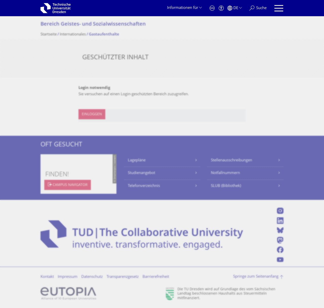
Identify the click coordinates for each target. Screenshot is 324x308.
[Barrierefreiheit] (221, 8)
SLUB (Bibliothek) (226, 186)
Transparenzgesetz (123, 277)
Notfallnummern (225, 173)
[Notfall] (212, 8)
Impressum (67, 277)
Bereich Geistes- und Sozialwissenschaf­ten (93, 24)
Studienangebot (141, 173)
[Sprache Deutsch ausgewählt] (234, 8)
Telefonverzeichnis (144, 186)
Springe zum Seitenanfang (255, 277)
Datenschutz (92, 277)
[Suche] (258, 8)
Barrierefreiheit (156, 277)
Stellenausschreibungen (231, 160)
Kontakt (47, 277)
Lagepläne (137, 160)
